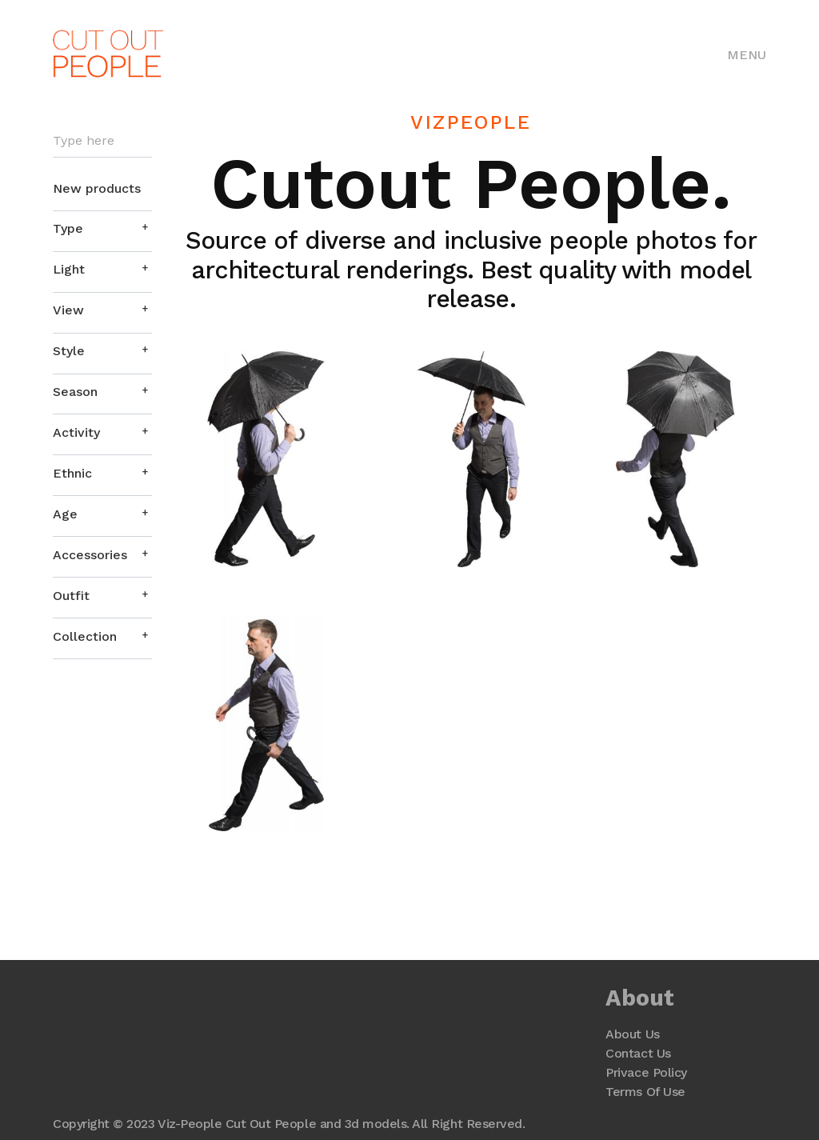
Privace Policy (645, 1072)
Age (65, 514)
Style (69, 350)
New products (97, 188)
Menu (746, 54)
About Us (632, 1034)
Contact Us (637, 1053)
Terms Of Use (645, 1091)
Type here (83, 140)
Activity (76, 432)
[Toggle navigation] (746, 54)
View (68, 310)
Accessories (90, 554)
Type (68, 228)
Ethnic (72, 473)
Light (69, 269)
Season (75, 391)
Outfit (71, 595)
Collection (85, 636)
